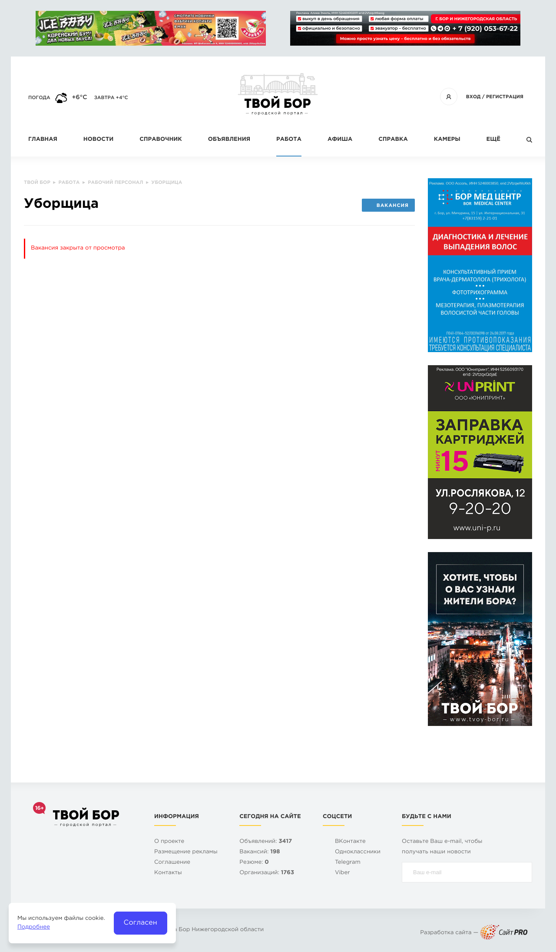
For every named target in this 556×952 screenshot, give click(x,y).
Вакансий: (259, 852)
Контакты (168, 873)
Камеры (447, 139)
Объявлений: (265, 841)
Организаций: (266, 873)
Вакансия (388, 205)
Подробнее (33, 927)
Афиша (340, 139)
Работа (288, 139)
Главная (42, 139)
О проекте (169, 841)
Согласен (140, 922)
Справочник (160, 139)
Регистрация (504, 97)
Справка (392, 139)
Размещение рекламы (186, 852)
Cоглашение (172, 862)
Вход (473, 97)
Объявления (229, 139)
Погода (39, 98)
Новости (98, 139)
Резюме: (254, 862)
